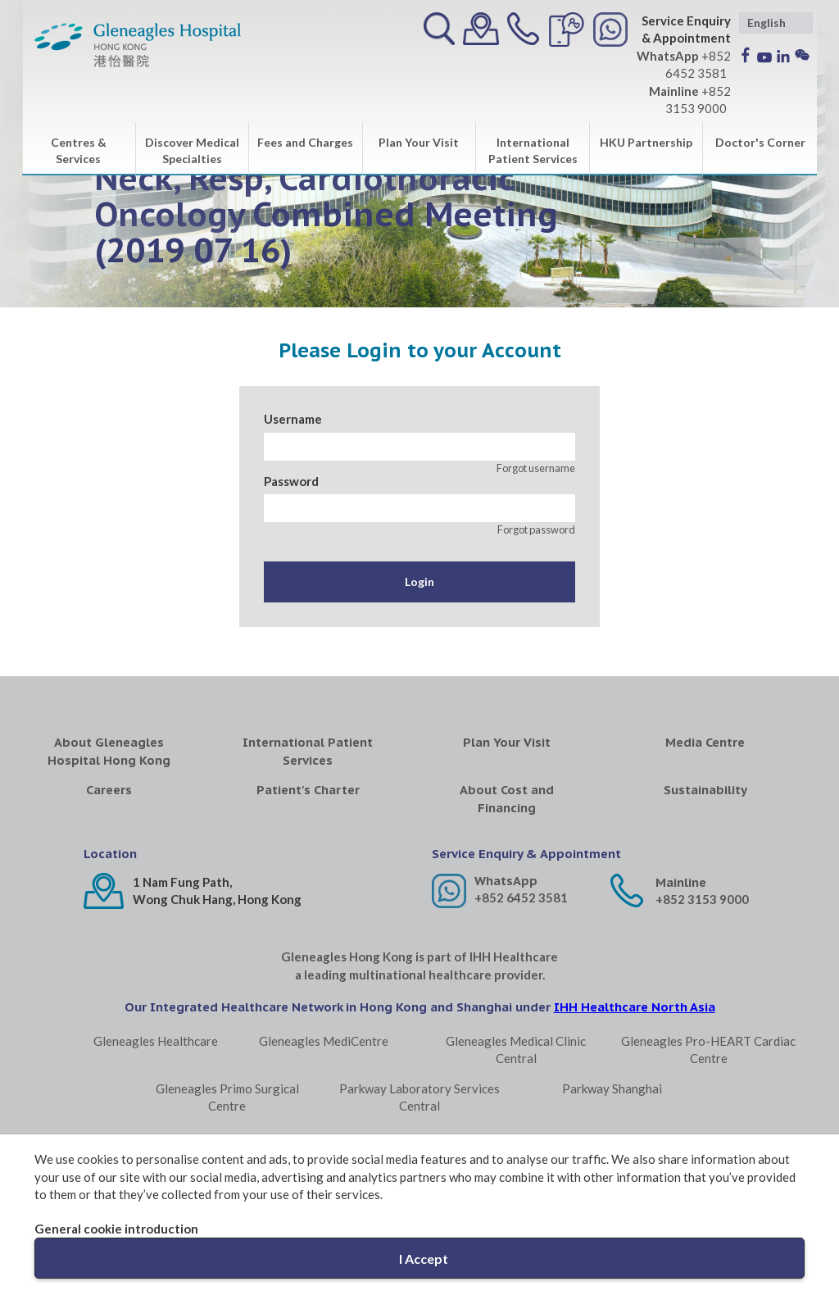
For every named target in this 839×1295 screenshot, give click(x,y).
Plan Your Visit (419, 142)
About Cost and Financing (507, 798)
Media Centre (705, 742)
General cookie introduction (116, 1228)
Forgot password (536, 529)
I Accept (423, 1258)
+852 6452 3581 (521, 897)
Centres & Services (79, 150)
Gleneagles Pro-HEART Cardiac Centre (708, 1050)
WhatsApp (505, 880)
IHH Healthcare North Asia (634, 1007)
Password (291, 481)
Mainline (680, 882)
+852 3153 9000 (702, 899)
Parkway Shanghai (612, 1088)
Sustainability (705, 789)
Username (293, 418)
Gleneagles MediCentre (323, 1041)
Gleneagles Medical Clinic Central (516, 1050)
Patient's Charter (308, 789)
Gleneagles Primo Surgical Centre (227, 1097)
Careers (109, 789)
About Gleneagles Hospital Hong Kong (109, 750)
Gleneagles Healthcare (155, 1041)
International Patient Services (533, 150)
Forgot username (536, 468)
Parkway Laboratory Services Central (419, 1097)
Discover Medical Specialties (192, 150)
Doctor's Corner (760, 142)
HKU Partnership (646, 142)
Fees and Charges (305, 142)
